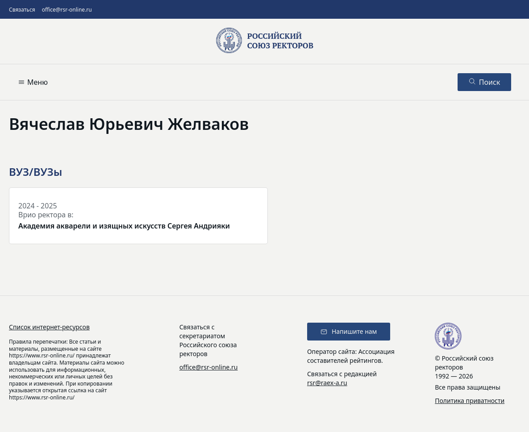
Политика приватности (469, 400)
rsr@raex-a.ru (327, 382)
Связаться (22, 9)
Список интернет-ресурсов (49, 327)
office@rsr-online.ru (67, 9)
